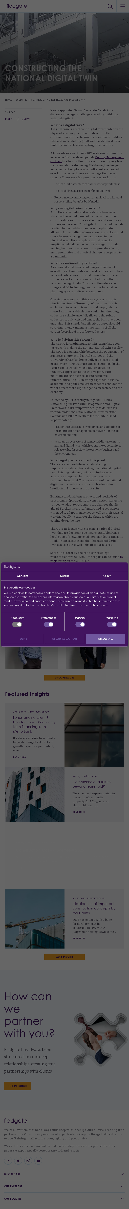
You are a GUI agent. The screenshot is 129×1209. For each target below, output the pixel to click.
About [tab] (107, 575)
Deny (24, 638)
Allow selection (64, 638)
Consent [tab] (22, 575)
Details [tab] (64, 575)
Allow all (105, 638)
